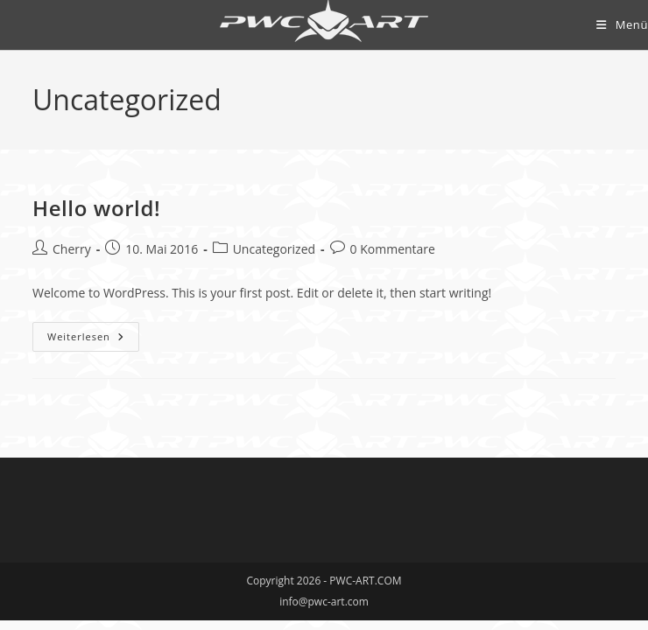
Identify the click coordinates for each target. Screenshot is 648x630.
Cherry (72, 249)
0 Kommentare (392, 249)
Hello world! (96, 207)
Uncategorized (274, 249)
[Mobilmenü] (622, 24)
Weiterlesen (93, 340)
